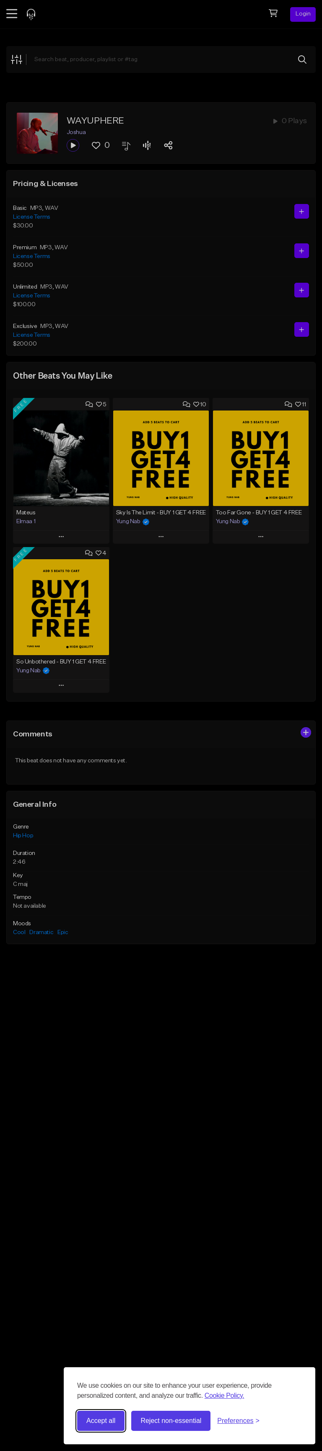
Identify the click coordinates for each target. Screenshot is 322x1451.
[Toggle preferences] (238, 1421)
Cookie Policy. (224, 1395)
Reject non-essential (170, 1420)
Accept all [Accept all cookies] (100, 1420)
